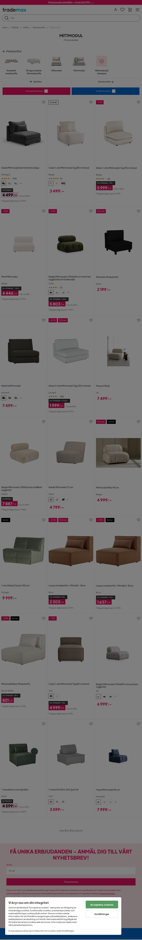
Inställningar (101, 913)
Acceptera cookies (101, 904)
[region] (63, 916)
